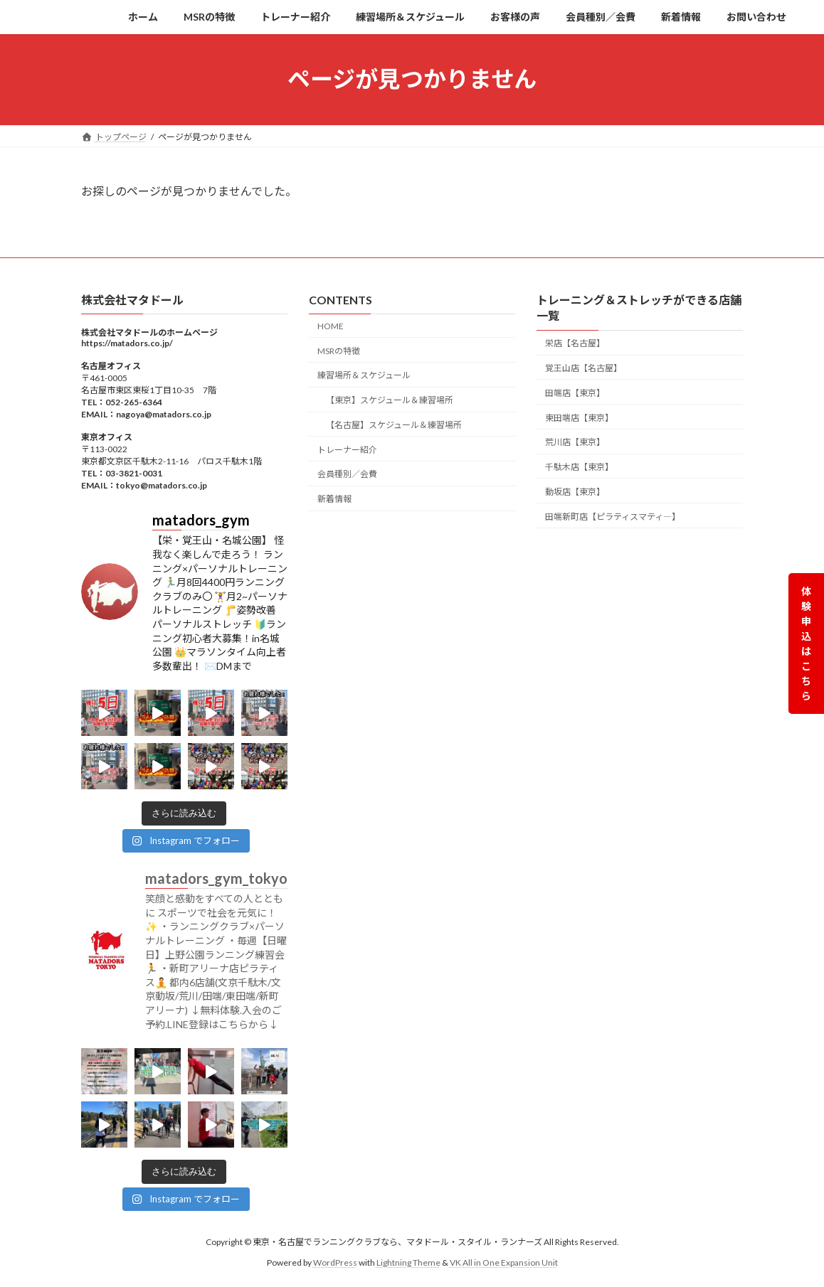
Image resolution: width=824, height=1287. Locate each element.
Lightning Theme (408, 1261)
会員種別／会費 (347, 474)
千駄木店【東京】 (579, 466)
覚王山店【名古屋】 (583, 368)
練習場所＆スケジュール (364, 375)
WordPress (335, 1261)
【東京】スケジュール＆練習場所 (389, 400)
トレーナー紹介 (347, 449)
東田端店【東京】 (579, 417)
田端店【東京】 (575, 393)
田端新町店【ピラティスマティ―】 (612, 516)
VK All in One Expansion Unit (504, 1261)
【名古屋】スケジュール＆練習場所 (394, 425)
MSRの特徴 (338, 350)
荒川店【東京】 (575, 442)
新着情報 (334, 498)
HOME (330, 326)
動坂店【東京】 (575, 491)
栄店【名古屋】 (575, 343)
